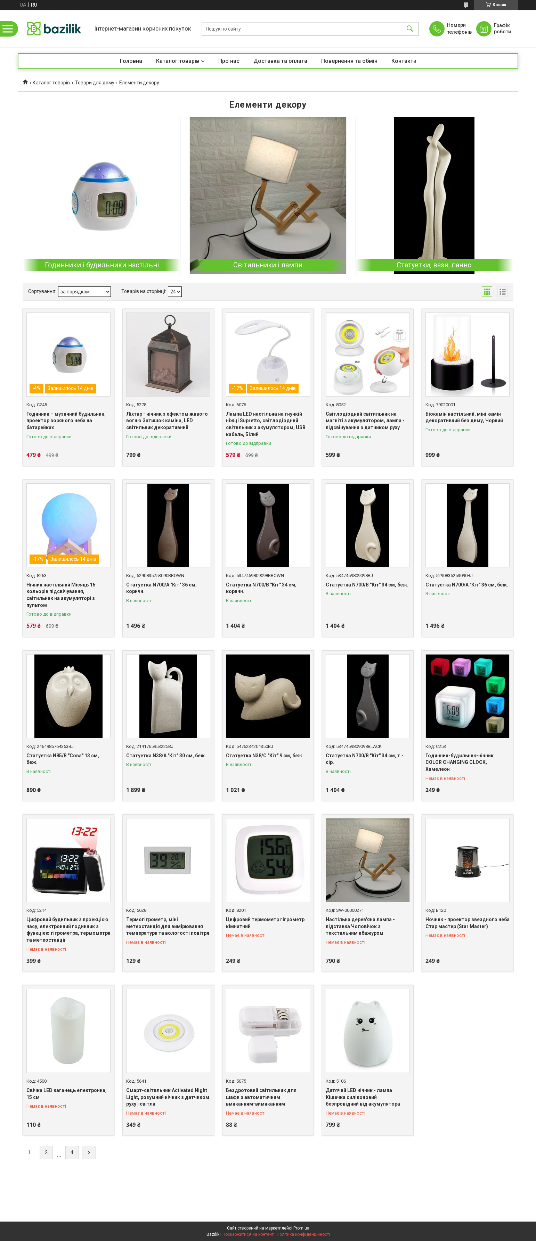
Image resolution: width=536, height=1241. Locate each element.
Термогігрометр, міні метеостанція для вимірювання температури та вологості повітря (167, 926)
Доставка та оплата (280, 61)
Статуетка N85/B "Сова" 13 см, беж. (62, 759)
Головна (131, 61)
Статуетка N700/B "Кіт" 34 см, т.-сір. (365, 759)
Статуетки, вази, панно (434, 265)
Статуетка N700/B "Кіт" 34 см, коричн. (261, 588)
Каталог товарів (177, 61)
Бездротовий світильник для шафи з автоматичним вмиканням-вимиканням (261, 1097)
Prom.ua (301, 1228)
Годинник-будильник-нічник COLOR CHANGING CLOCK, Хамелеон (459, 762)
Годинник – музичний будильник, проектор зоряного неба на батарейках (66, 420)
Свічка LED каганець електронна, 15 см (66, 1094)
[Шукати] (409, 28)
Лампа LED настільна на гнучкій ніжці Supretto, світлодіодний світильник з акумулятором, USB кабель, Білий (266, 424)
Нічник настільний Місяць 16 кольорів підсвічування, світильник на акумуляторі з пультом (60, 595)
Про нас (228, 61)
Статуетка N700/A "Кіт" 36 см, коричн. (161, 588)
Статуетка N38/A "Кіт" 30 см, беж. (166, 755)
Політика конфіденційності (303, 1234)
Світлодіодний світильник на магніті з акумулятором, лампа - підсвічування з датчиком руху (365, 420)
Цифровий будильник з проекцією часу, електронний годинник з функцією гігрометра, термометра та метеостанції (68, 930)
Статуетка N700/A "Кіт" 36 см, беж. (466, 585)
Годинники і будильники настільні (102, 265)
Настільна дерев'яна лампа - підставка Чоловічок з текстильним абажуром (360, 926)
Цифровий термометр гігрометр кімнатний (265, 923)
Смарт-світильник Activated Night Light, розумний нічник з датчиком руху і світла (167, 1097)
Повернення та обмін (349, 61)
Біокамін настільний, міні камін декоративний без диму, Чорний (464, 417)
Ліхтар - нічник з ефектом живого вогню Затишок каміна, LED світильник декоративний (167, 420)
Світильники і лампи (267, 265)
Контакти (403, 61)
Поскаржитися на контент (248, 1234)
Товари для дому (94, 82)
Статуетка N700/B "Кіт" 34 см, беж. (367, 585)
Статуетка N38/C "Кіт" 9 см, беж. (264, 755)
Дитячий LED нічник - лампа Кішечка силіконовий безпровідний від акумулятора (363, 1097)
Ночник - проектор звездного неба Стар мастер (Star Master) (467, 923)
